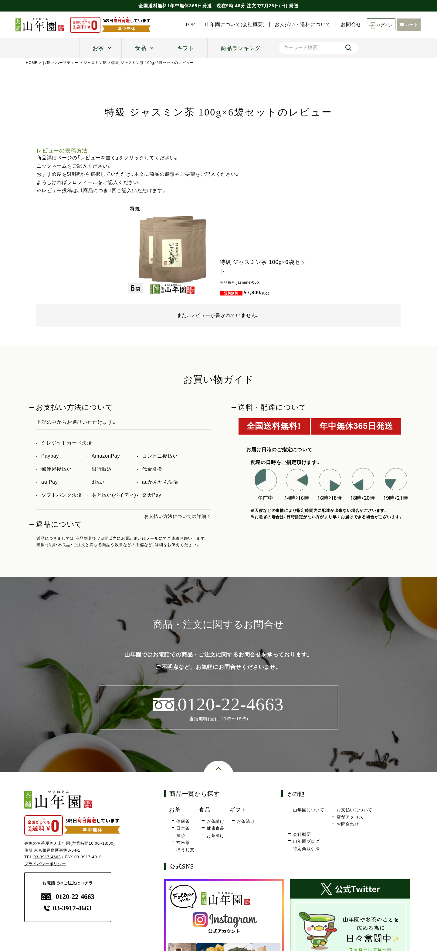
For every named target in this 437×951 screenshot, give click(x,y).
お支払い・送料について (301, 24)
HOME (32, 63)
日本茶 (183, 828)
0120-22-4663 (67, 897)
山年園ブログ (306, 841)
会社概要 (302, 834)
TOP (188, 24)
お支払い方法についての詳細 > (175, 516)
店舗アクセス (350, 817)
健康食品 (216, 828)
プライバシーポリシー (45, 864)
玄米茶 (183, 842)
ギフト (185, 48)
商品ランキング (241, 48)
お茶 (98, 48)
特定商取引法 (306, 848)
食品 (140, 48)
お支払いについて (354, 810)
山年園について (308, 810)
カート (408, 24)
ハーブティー (67, 63)
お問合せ (349, 24)
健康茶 (183, 821)
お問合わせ (348, 824)
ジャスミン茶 (95, 63)
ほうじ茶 (185, 850)
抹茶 (180, 835)
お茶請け (216, 821)
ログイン (380, 25)
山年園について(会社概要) (233, 24)
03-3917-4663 (47, 857)
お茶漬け (216, 835)
